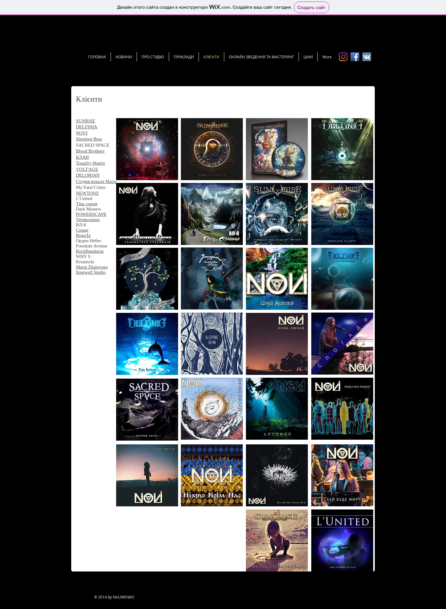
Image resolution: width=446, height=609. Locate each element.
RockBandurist (90, 251)
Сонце (82, 230)
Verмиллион (88, 219)
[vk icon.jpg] (366, 56)
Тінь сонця (86, 203)
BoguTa (83, 235)
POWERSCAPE (91, 214)
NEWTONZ (87, 193)
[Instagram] (343, 56)
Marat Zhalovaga (92, 266)
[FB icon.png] (355, 56)
